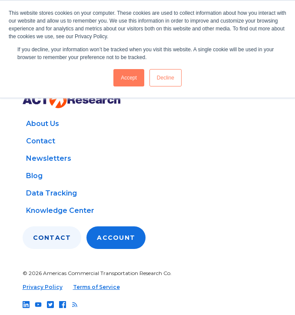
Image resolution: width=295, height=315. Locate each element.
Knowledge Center (60, 210)
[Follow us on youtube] (38, 304)
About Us (42, 123)
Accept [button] (129, 78)
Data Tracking (51, 193)
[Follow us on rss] (74, 304)
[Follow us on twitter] (50, 304)
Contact (40, 141)
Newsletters (48, 158)
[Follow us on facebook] (62, 304)
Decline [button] (165, 78)
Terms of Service (96, 287)
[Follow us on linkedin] (26, 304)
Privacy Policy (43, 287)
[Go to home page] (71, 100)
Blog (34, 176)
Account (116, 238)
